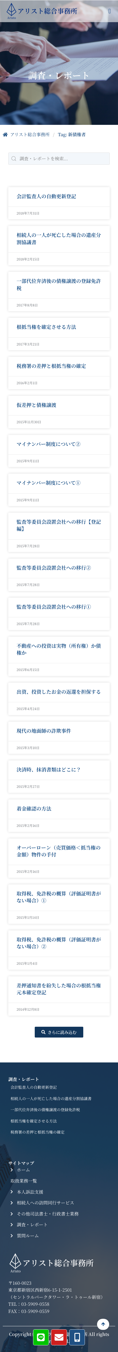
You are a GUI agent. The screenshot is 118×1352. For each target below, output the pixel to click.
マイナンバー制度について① (49, 482)
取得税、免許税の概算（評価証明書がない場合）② (59, 943)
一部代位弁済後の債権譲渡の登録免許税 (59, 284)
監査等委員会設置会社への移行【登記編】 (59, 525)
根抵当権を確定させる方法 (46, 327)
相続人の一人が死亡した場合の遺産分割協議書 (59, 238)
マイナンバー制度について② (49, 444)
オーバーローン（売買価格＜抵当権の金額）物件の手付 (59, 851)
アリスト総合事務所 (26, 134)
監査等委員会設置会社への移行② (54, 567)
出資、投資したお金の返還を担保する (59, 691)
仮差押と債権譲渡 (36, 405)
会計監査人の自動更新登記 (46, 196)
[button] (109, 11)
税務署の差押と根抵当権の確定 (51, 366)
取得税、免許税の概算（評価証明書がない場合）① (59, 897)
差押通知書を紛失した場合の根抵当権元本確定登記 (59, 989)
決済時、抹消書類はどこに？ (49, 769)
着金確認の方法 (34, 808)
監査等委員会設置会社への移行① (54, 606)
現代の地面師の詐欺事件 (44, 730)
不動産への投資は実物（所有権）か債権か (59, 649)
